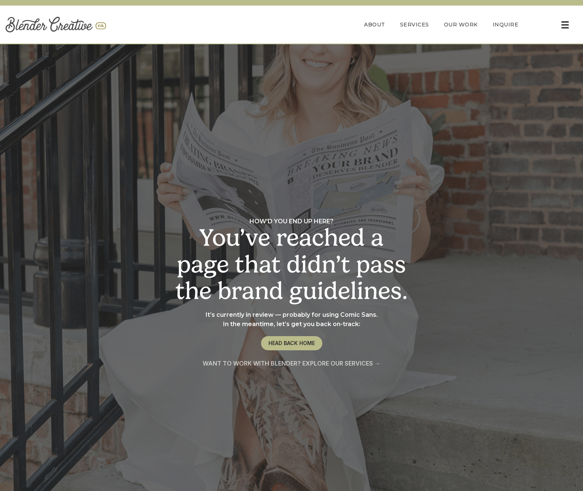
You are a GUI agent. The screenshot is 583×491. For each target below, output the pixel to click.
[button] (291, 343)
